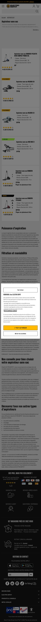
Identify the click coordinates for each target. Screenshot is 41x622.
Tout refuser (20, 290)
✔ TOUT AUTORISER (20, 328)
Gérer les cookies (20, 333)
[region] (20, 311)
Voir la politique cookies (10, 310)
